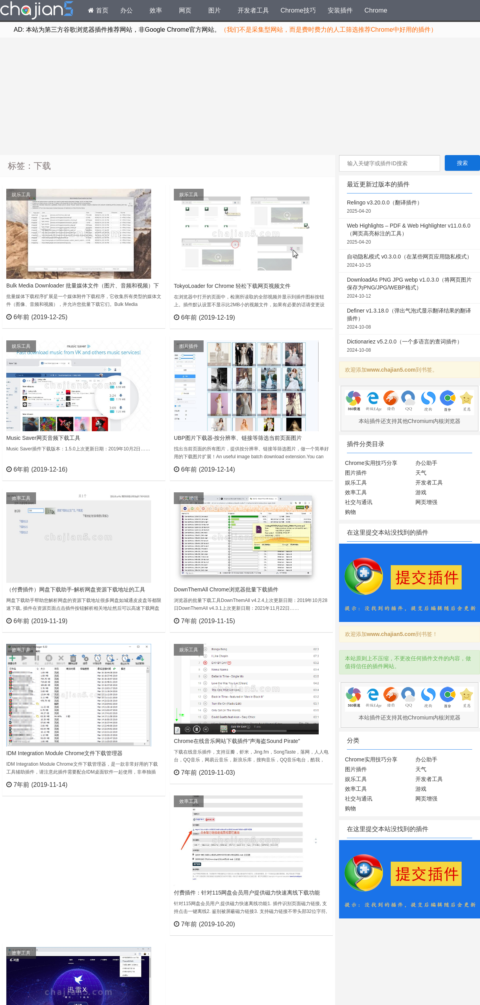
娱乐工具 (21, 194)
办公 (126, 10)
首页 (98, 10)
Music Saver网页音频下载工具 (43, 438)
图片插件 (188, 346)
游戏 (420, 492)
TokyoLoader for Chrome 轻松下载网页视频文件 (232, 286)
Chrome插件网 (37, 11)
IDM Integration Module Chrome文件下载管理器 (64, 753)
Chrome (376, 10)
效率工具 (21, 498)
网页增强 (188, 498)
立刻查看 (145, 317)
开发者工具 (253, 10)
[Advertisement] (240, 96)
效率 (156, 10)
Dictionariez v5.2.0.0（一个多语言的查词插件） (409, 346)
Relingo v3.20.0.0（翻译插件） (409, 207)
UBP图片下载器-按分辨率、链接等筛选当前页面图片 (238, 438)
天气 (420, 473)
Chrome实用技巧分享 (371, 463)
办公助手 (426, 463)
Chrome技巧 (298, 10)
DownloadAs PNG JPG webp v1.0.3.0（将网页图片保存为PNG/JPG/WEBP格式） (409, 288)
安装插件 (340, 10)
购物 (350, 512)
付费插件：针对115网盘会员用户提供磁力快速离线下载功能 (247, 892)
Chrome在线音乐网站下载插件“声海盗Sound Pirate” (237, 741)
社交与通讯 (358, 502)
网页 (185, 10)
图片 (214, 10)
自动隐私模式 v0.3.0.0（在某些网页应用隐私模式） (409, 261)
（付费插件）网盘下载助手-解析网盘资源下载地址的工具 (75, 589)
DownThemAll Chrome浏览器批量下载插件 (226, 589)
